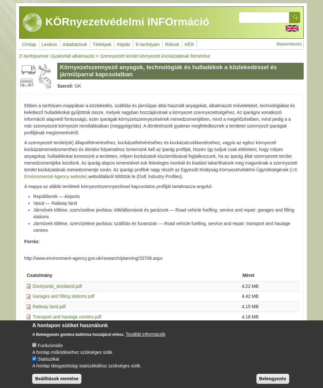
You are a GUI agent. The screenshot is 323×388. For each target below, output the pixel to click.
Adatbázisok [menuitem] (75, 44)
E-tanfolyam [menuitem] (148, 44)
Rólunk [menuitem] (172, 44)
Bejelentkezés (288, 44)
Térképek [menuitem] (102, 44)
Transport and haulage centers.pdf (66, 316)
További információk (146, 339)
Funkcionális (50, 350)
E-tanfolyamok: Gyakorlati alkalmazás (57, 56)
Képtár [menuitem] (123, 44)
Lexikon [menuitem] (49, 44)
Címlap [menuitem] (29, 44)
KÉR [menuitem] (189, 44)
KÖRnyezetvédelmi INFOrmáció (116, 22)
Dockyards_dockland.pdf (57, 286)
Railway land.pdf (49, 306)
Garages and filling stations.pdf (63, 296)
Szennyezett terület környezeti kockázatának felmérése (155, 56)
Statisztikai (48, 364)
